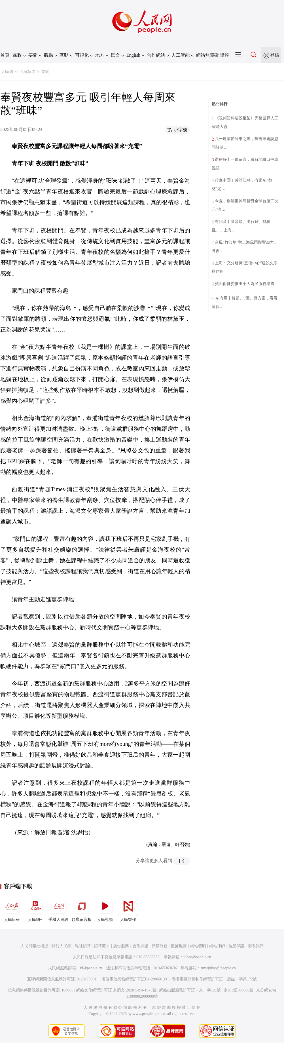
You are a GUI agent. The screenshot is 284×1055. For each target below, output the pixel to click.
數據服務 (179, 946)
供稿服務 (160, 946)
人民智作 (128, 909)
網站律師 (217, 946)
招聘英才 (102, 946)
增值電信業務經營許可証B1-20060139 (134, 979)
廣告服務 (121, 946)
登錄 (274, 55)
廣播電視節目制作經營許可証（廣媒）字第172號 (214, 979)
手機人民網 (58, 909)
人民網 (7, 71)
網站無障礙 (207, 55)
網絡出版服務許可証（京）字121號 (190, 990)
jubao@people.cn (197, 957)
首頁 (4, 55)
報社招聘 (83, 946)
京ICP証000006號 (239, 990)
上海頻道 (27, 71)
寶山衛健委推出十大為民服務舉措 (244, 284)
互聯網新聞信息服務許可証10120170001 (62, 979)
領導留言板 (82, 909)
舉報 (224, 55)
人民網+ (35, 909)
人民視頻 (105, 909)
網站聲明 (198, 946)
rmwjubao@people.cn (218, 968)
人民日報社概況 (34, 946)
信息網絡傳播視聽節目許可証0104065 (40, 990)
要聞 (45, 71)
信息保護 (236, 946)
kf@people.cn (91, 968)
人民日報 (12, 909)
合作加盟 (140, 946)
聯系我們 (256, 946)
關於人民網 (61, 946)
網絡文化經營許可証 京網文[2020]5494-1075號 (116, 990)
